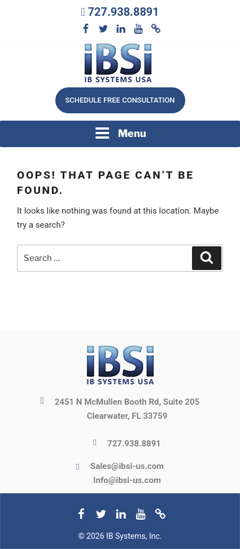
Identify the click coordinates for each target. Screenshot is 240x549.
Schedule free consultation (119, 100)
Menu (120, 133)
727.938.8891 (123, 12)
